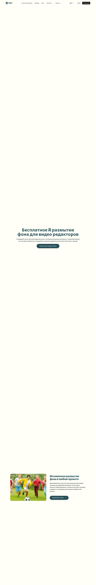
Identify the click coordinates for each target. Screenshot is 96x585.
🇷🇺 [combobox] (72, 3)
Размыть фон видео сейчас (48, 246)
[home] (9, 3)
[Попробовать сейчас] (59, 498)
